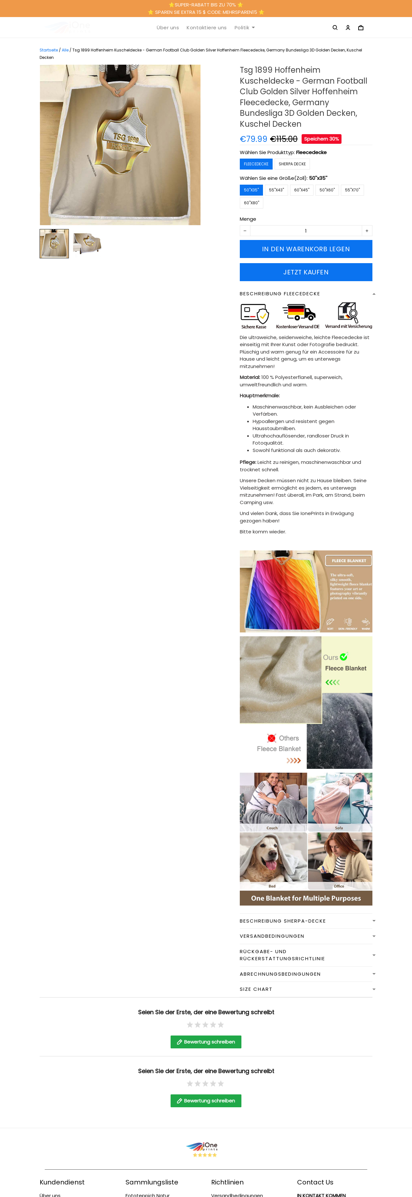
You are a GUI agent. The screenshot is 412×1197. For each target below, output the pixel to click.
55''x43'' (276, 190)
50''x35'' (318, 178)
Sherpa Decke (292, 164)
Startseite (49, 50)
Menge (248, 219)
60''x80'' (251, 203)
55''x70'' (352, 190)
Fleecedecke (311, 152)
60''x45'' (301, 190)
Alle (65, 50)
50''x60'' (327, 190)
